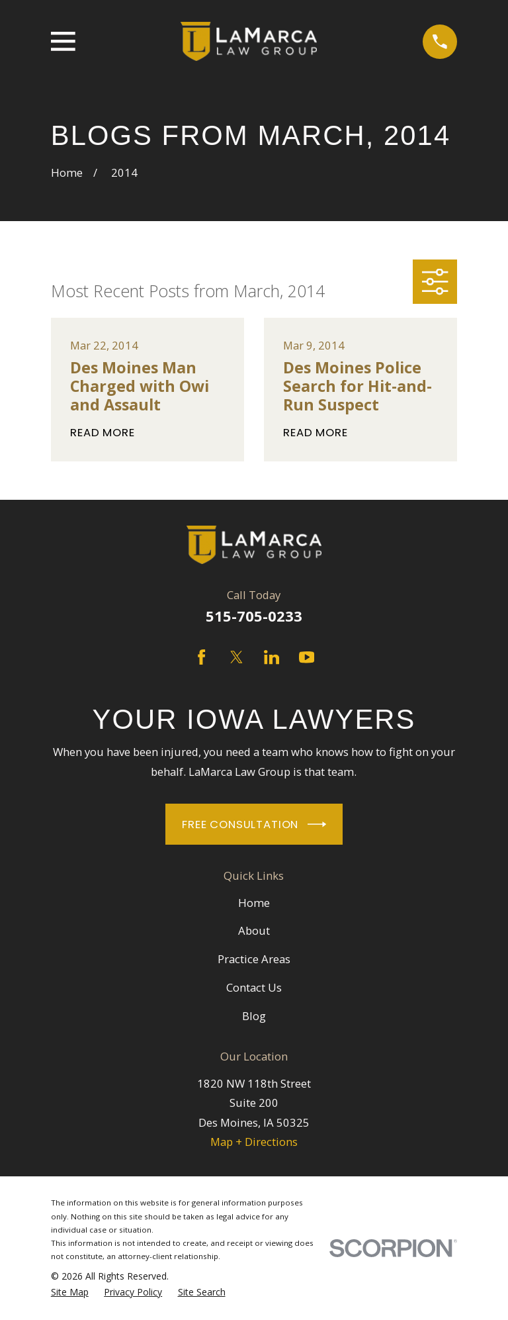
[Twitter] (236, 657)
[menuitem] (70, 1292)
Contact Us (254, 987)
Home (254, 902)
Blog (254, 1015)
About (254, 930)
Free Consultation (254, 824)
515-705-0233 (254, 616)
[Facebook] (201, 657)
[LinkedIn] (271, 657)
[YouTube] (306, 657)
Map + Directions (254, 1141)
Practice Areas (254, 958)
